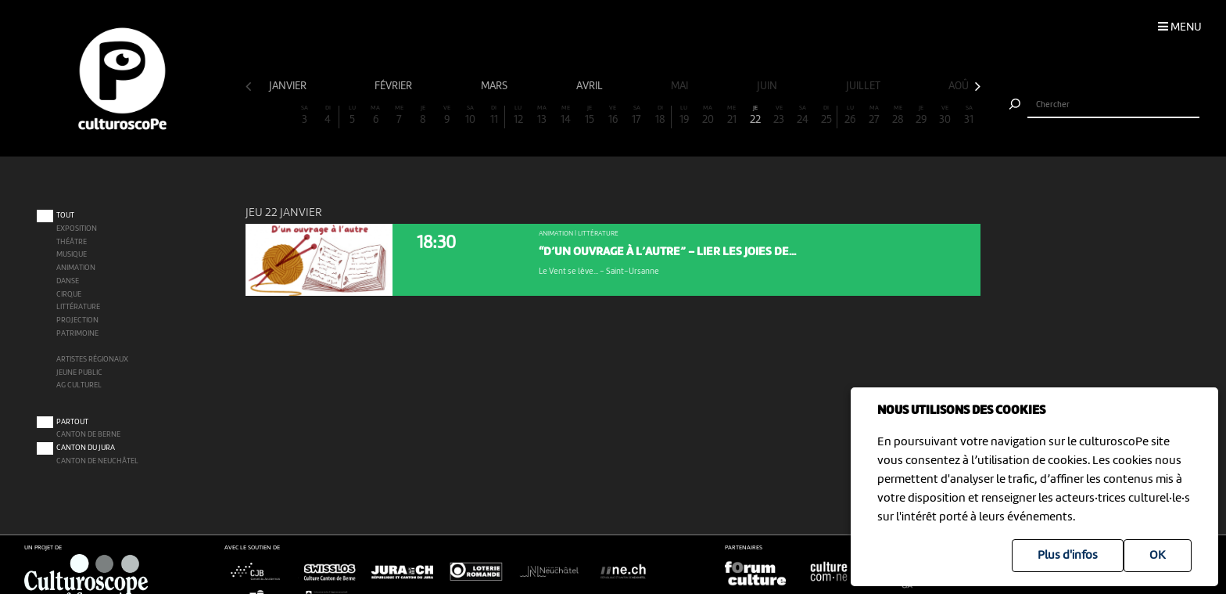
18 (660, 115)
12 (518, 115)
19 (684, 115)
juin (768, 86)
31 (969, 115)
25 (826, 115)
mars (495, 86)
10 (471, 115)
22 (755, 115)
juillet (864, 86)
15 (589, 115)
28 (898, 115)
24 (803, 115)
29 (921, 115)
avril (590, 86)
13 (542, 115)
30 (945, 115)
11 (493, 115)
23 (779, 115)
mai (680, 86)
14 (565, 115)
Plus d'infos (1068, 555)
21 (732, 115)
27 (874, 115)
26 (850, 115)
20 (708, 115)
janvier (289, 86)
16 (613, 115)
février (394, 86)
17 (636, 115)
